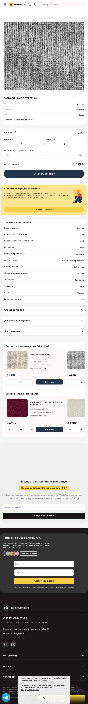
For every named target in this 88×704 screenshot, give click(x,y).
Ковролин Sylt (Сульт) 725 (42, 355)
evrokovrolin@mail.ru (15, 633)
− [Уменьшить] (7, 155)
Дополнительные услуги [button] (17, 320)
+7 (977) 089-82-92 (15, 618)
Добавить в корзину (44, 173)
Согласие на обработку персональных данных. (55, 587)
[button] (43, 88)
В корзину (49, 382)
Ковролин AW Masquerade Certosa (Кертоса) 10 (46, 403)
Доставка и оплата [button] (14, 331)
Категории (44, 655)
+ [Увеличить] (81, 155)
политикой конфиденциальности (36, 688)
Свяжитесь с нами (44, 515)
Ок (44, 698)
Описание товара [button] (14, 310)
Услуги (44, 666)
